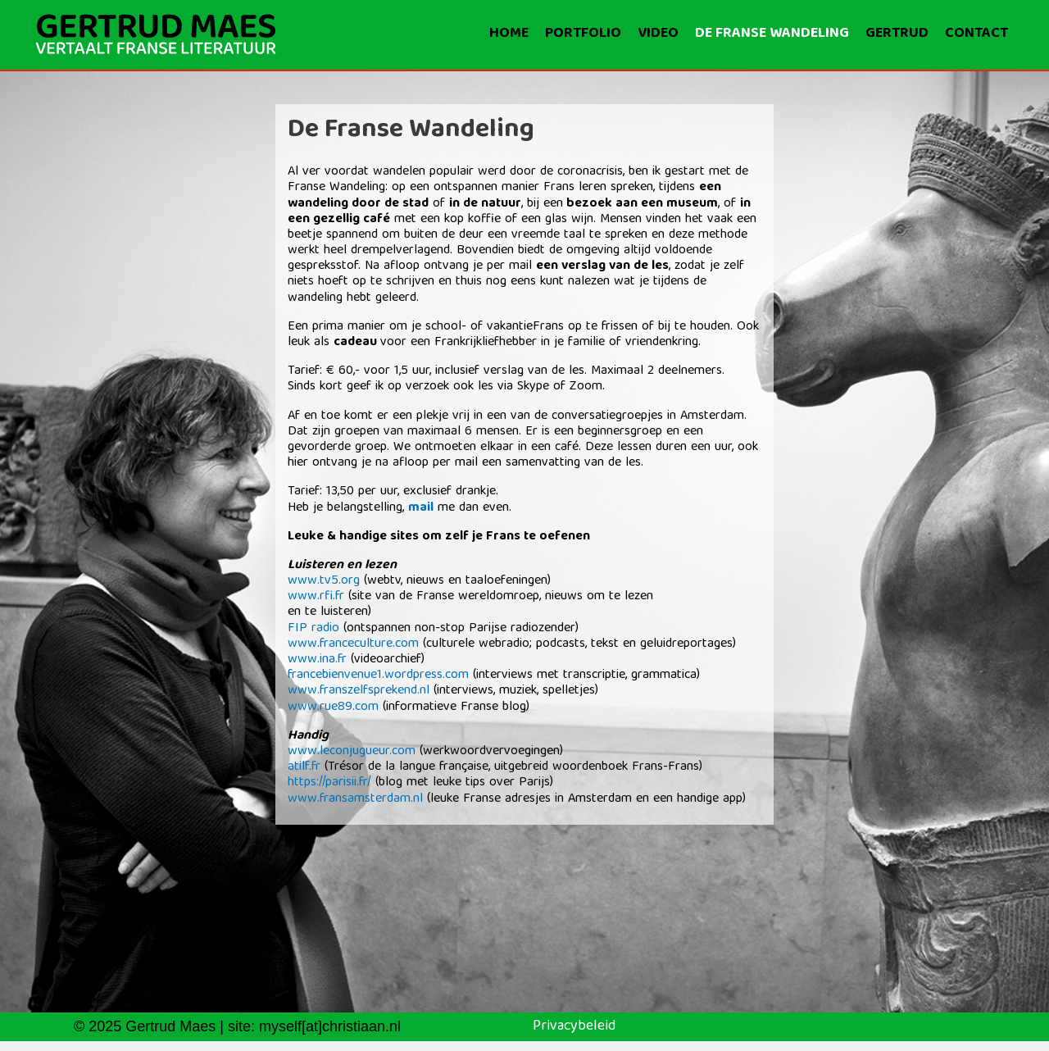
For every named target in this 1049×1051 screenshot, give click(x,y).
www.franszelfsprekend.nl (361, 691)
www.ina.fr (317, 659)
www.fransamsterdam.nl (355, 799)
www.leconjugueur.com (354, 751)
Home (509, 34)
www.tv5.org (324, 581)
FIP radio (313, 628)
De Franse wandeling (772, 34)
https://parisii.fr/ (329, 782)
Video (658, 34)
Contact (976, 34)
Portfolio (583, 34)
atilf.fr (306, 767)
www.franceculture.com (353, 644)
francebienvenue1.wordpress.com (378, 675)
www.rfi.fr (316, 596)
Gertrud (897, 34)
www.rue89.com (333, 707)
